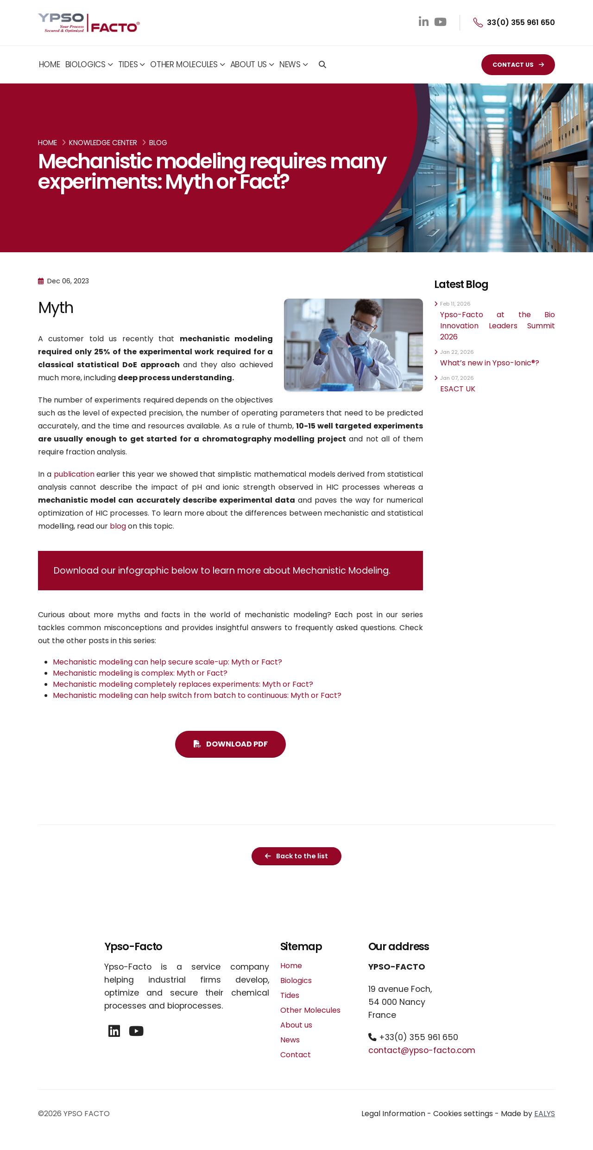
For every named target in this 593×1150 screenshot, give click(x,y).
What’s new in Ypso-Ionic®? (489, 363)
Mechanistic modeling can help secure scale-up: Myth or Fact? (167, 662)
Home (49, 64)
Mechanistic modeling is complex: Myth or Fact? (140, 673)
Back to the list (296, 856)
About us (248, 64)
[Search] (322, 65)
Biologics (85, 64)
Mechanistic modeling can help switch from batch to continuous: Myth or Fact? (197, 695)
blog (118, 526)
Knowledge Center (103, 142)
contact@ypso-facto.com (421, 1050)
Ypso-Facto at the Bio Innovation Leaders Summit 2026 (497, 325)
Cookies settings (463, 1113)
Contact (295, 1054)
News (290, 64)
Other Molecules (184, 64)
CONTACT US (518, 65)
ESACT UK (457, 388)
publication (74, 474)
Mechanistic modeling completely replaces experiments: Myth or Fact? (183, 684)
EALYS (544, 1113)
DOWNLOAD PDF (231, 744)
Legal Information (393, 1113)
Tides (128, 64)
